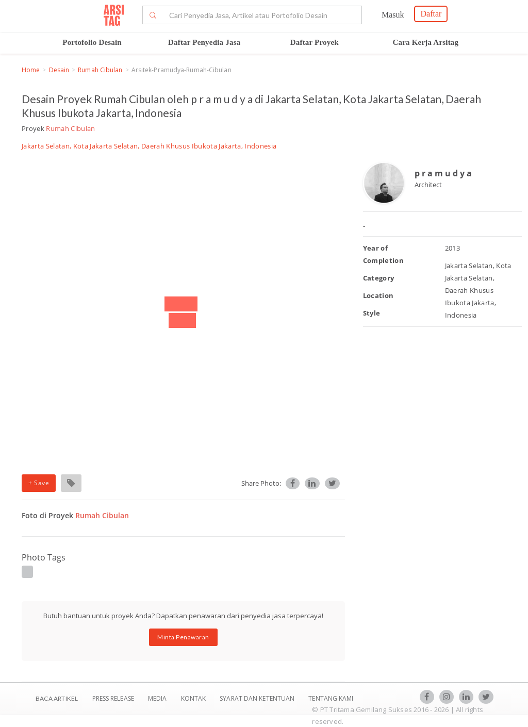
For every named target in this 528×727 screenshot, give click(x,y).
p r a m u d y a (443, 173)
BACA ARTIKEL (57, 698)
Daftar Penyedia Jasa (204, 42)
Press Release (113, 698)
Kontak (194, 698)
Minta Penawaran (183, 637)
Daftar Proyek (314, 42)
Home (31, 69)
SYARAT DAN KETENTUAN (258, 698)
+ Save (38, 482)
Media (158, 698)
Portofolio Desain (92, 42)
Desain (59, 69)
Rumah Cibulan (100, 69)
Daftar (430, 13)
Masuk (393, 14)
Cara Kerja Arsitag (426, 42)
